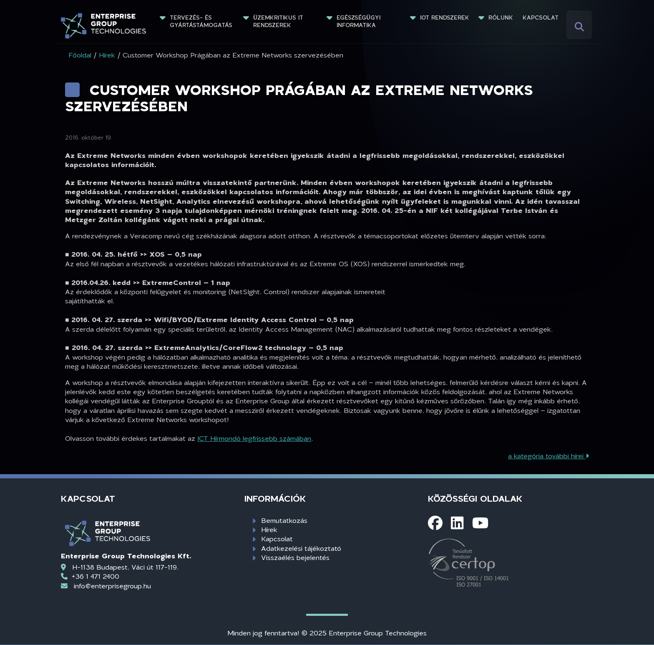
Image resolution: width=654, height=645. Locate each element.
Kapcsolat (540, 17)
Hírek (269, 529)
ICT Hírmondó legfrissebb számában (254, 438)
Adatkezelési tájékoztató (301, 548)
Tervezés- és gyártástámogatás (201, 21)
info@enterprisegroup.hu (112, 586)
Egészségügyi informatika (359, 21)
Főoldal (79, 55)
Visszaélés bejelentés (295, 557)
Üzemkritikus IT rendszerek (279, 21)
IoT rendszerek (444, 17)
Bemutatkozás (284, 520)
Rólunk (500, 17)
